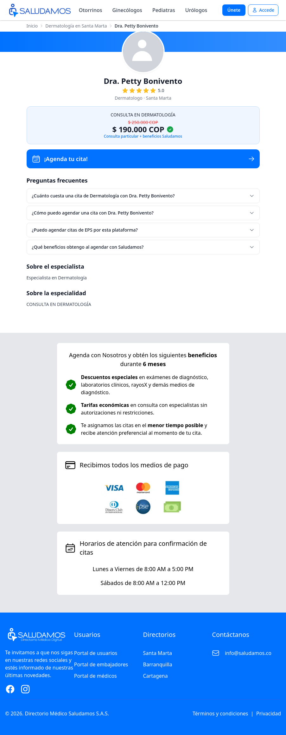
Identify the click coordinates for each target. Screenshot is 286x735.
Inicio (32, 26)
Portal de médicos (95, 675)
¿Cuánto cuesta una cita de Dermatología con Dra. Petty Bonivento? (143, 196)
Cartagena (155, 675)
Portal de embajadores (101, 664)
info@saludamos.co (248, 653)
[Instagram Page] (25, 689)
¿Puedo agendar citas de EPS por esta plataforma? (143, 230)
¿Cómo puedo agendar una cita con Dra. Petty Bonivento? (143, 213)
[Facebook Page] (10, 689)
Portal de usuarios (96, 653)
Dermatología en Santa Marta (76, 26)
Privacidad (268, 713)
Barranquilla (157, 664)
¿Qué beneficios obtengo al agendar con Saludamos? (143, 247)
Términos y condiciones (220, 713)
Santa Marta (157, 653)
